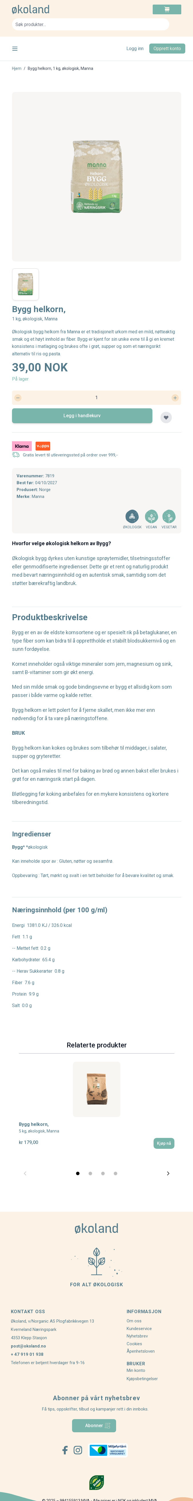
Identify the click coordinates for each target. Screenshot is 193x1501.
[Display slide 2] (90, 1173)
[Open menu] (15, 49)
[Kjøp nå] (164, 1143)
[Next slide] (168, 1173)
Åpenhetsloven (141, 1351)
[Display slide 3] (103, 1173)
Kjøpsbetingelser (142, 1378)
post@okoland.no (28, 1346)
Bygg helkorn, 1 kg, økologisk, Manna (60, 68)
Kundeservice (139, 1328)
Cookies (134, 1343)
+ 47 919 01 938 (27, 1354)
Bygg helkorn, (39, 1128)
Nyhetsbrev (137, 1336)
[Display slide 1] (77, 1173)
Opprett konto (167, 48)
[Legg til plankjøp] (166, 417)
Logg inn (135, 48)
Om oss (134, 1320)
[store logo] (54, 9)
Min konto (136, 1370)
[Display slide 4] (115, 1173)
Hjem (16, 68)
